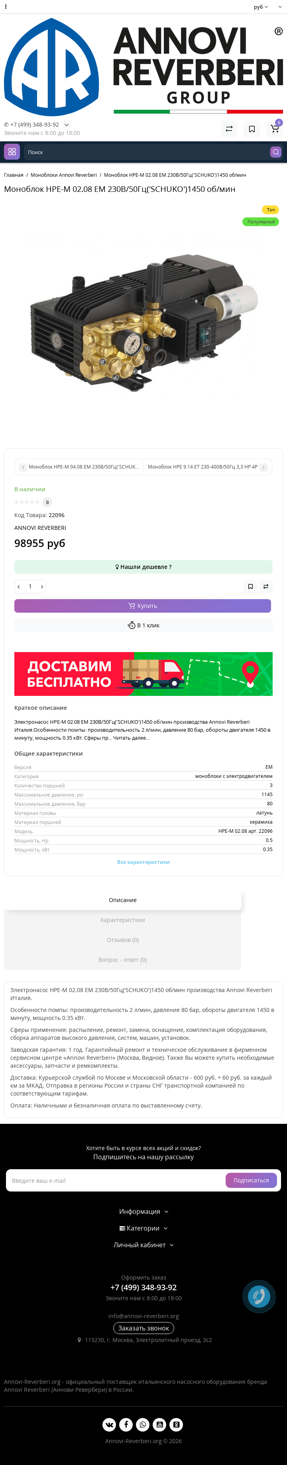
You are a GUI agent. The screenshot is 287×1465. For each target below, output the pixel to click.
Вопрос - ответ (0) (122, 959)
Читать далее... (131, 737)
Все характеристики (143, 861)
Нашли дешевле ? (143, 566)
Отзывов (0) (123, 939)
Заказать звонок (143, 1328)
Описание (123, 900)
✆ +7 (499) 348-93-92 (31, 124)
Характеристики (122, 920)
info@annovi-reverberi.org (143, 1316)
